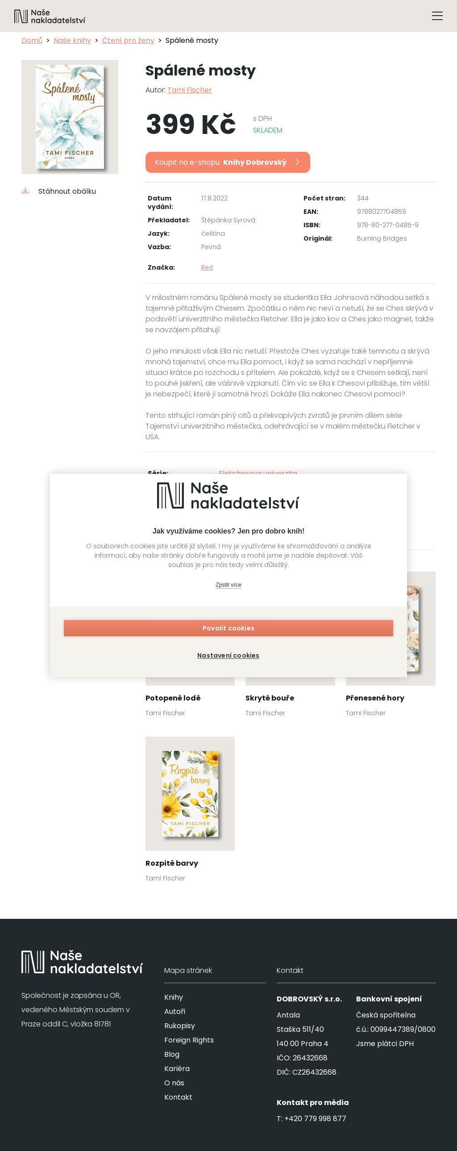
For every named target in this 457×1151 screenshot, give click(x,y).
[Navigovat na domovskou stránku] (50, 16)
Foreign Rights (189, 1040)
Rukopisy (179, 1026)
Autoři (174, 1011)
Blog (171, 1054)
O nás (174, 1083)
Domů (31, 40)
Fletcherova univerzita (258, 473)
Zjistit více (228, 587)
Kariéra (177, 1068)
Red (207, 267)
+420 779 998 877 (315, 1118)
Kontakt (178, 1097)
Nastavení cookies (228, 653)
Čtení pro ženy (128, 40)
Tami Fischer (189, 90)
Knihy (173, 997)
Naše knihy (72, 40)
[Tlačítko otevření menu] (437, 16)
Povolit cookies (228, 630)
